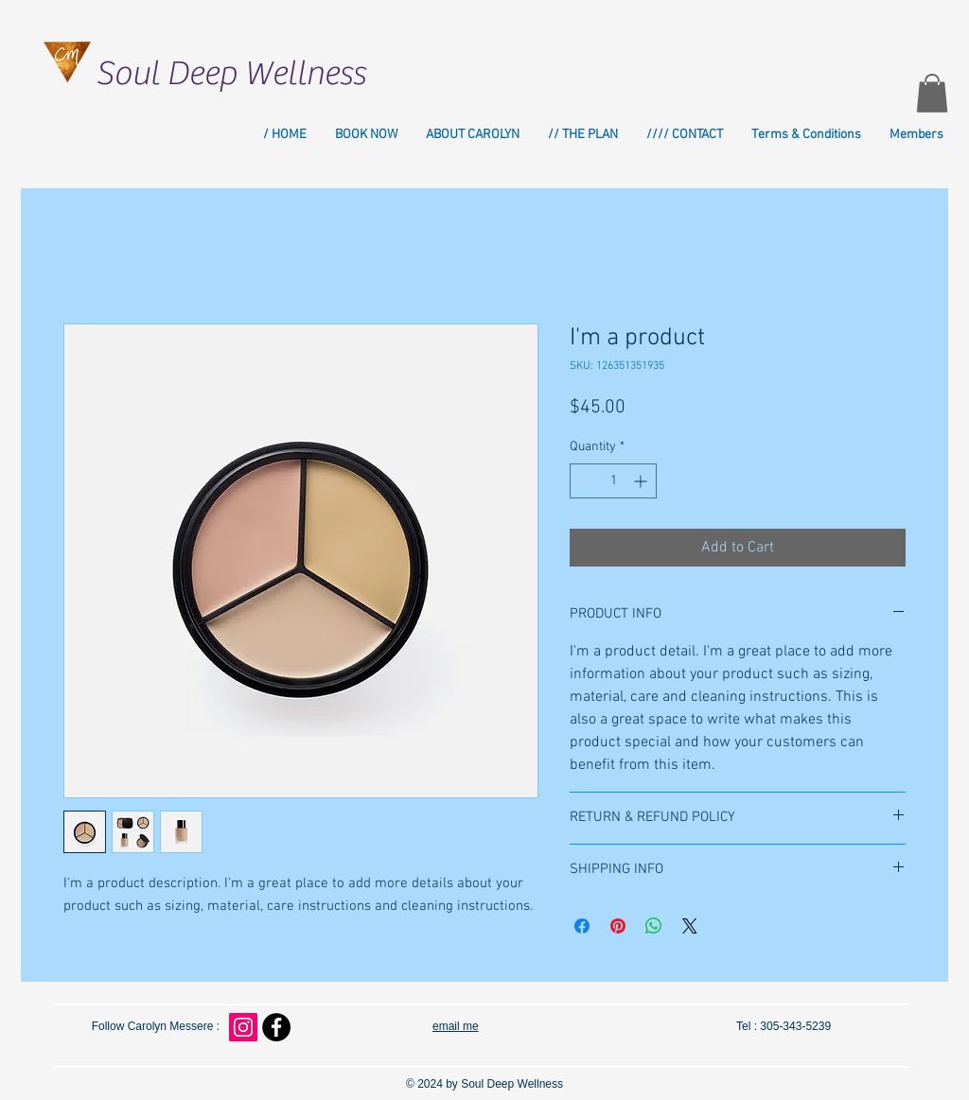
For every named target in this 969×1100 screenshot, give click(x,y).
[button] (932, 93)
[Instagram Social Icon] (243, 1027)
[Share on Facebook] (582, 926)
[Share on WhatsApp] (654, 926)
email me (455, 1026)
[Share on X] (689, 926)
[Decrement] (584, 481)
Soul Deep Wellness (230, 74)
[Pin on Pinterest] (618, 926)
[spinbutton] (613, 481)
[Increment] (642, 481)
